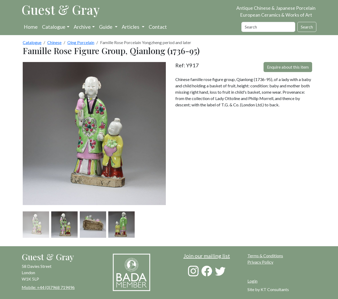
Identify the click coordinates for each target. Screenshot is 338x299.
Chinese (54, 42)
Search (307, 26)
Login (252, 280)
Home (31, 27)
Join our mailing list (207, 256)
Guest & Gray (61, 9)
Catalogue (53, 27)
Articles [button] (131, 27)
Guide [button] (106, 27)
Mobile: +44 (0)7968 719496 (48, 287)
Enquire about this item (288, 66)
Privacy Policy (260, 261)
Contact (158, 27)
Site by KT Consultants (268, 289)
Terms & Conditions (265, 255)
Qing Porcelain (80, 42)
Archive (82, 27)
